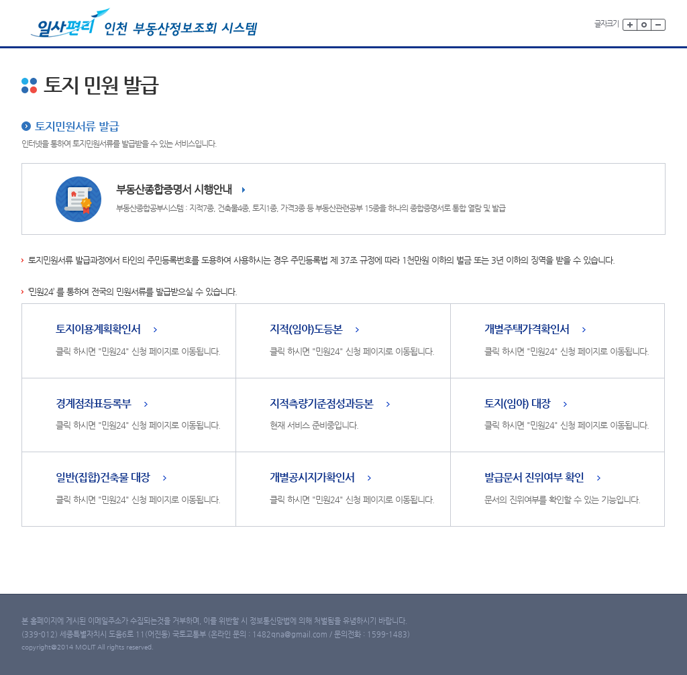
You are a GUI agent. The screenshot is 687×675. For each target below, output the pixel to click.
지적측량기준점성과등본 (321, 404)
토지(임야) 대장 (517, 404)
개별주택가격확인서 (526, 329)
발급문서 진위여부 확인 (534, 478)
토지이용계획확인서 (98, 329)
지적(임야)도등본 (306, 329)
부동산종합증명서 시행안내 (173, 189)
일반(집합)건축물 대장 (103, 478)
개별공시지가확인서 (312, 478)
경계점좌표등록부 (93, 404)
